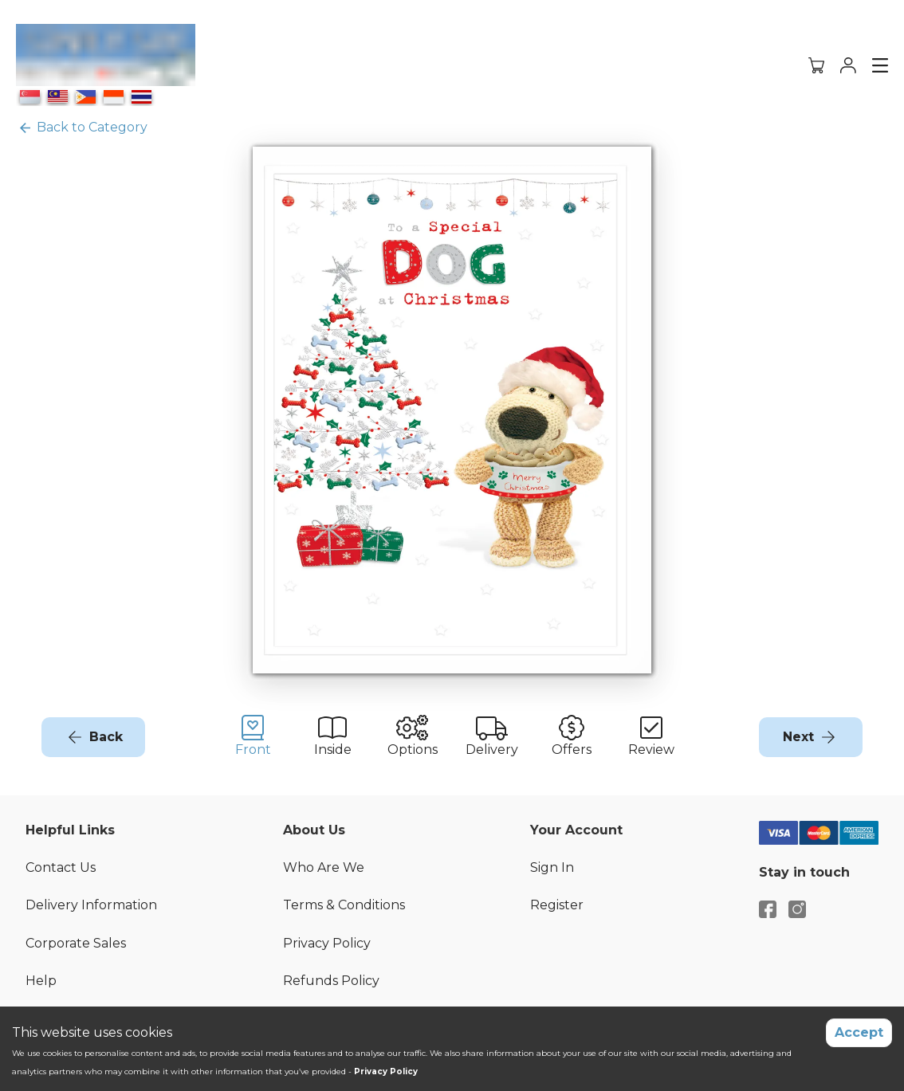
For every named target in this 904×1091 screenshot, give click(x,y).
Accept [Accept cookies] (859, 1032)
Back (106, 736)
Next (798, 736)
